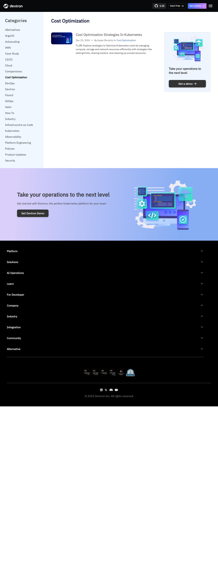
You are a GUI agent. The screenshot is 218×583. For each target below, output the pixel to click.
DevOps (10, 83)
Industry (10, 119)
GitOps (9, 101)
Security (10, 160)
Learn (10, 283)
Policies (10, 148)
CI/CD (8, 59)
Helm (8, 107)
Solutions (12, 262)
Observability (13, 136)
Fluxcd (9, 95)
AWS (8, 47)
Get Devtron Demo (32, 213)
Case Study (12, 53)
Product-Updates (15, 154)
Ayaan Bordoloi (105, 40)
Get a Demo (197, 5)
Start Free (177, 5)
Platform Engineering (18, 142)
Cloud (8, 65)
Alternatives (12, 29)
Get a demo (187, 83)
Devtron (10, 89)
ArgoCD (9, 35)
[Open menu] (211, 5)
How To (9, 113)
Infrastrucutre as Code (19, 125)
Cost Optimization (16, 77)
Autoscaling (12, 41)
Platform (12, 251)
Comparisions (13, 71)
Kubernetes (12, 130)
